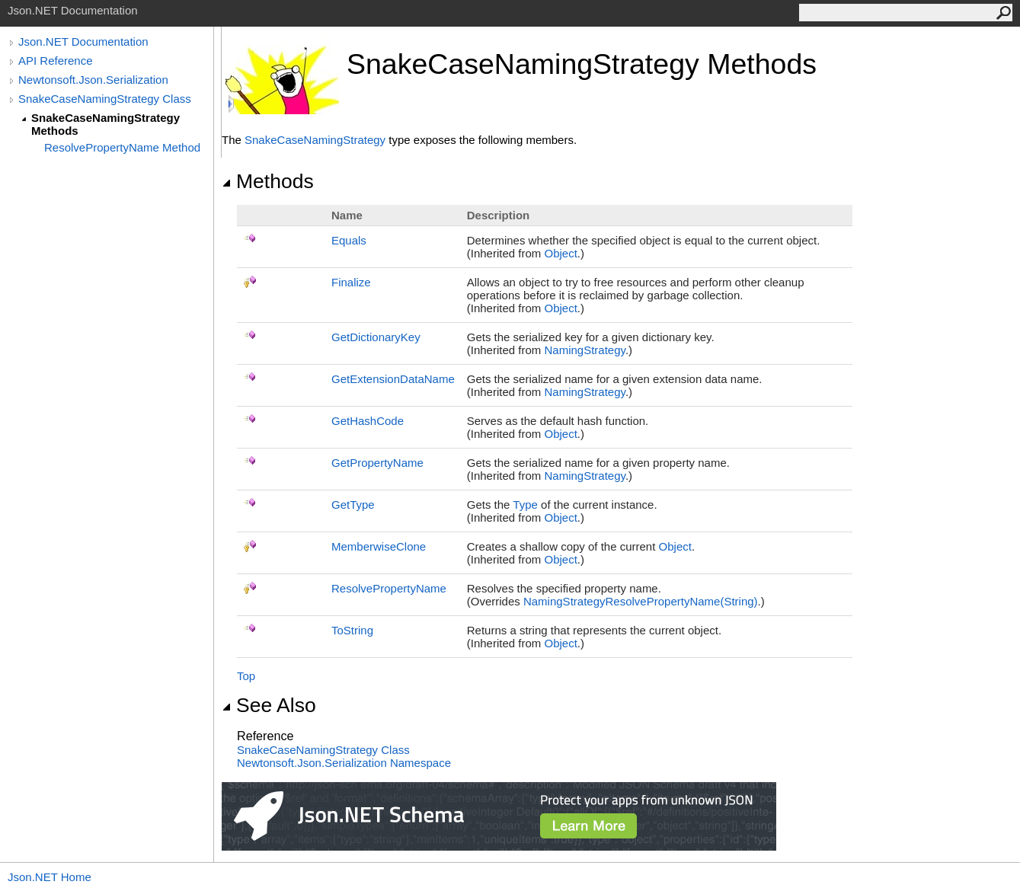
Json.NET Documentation (83, 41)
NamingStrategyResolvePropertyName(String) (640, 601)
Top (246, 675)
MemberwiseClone (378, 546)
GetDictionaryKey (375, 337)
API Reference (55, 60)
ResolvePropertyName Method (122, 147)
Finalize (351, 282)
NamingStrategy (584, 349)
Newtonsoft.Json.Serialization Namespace (344, 762)
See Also (269, 705)
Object (560, 253)
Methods (268, 181)
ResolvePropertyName (388, 588)
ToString (352, 630)
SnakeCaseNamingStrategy (315, 139)
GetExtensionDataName (393, 378)
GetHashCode (367, 420)
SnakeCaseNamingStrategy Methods (105, 124)
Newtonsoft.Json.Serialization (93, 79)
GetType (353, 504)
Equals (348, 240)
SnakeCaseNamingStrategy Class (104, 98)
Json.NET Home (49, 876)
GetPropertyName (377, 462)
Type (525, 504)
